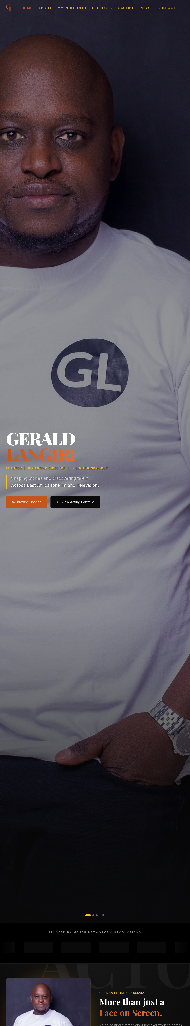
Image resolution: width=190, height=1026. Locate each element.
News (146, 8)
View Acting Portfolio (75, 502)
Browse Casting (27, 502)
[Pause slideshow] (102, 915)
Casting (126, 8)
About (45, 8)
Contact (167, 8)
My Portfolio (71, 8)
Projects (102, 8)
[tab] (88, 915)
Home (27, 8)
